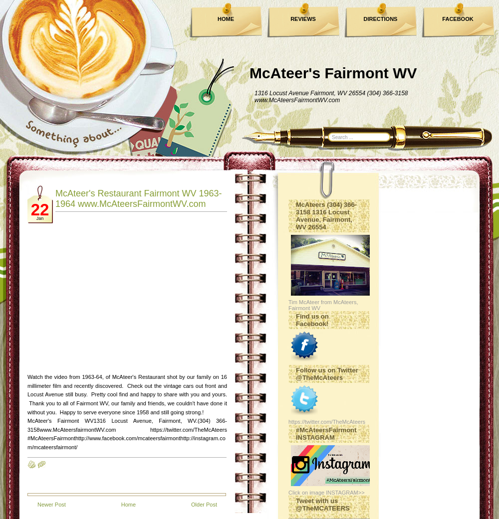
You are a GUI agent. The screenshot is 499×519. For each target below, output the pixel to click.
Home (128, 505)
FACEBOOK (457, 19)
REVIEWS (303, 19)
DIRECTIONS (381, 19)
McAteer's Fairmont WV (333, 73)
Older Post (204, 505)
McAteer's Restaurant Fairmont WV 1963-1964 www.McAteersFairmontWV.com (138, 198)
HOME (226, 19)
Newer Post (51, 505)
